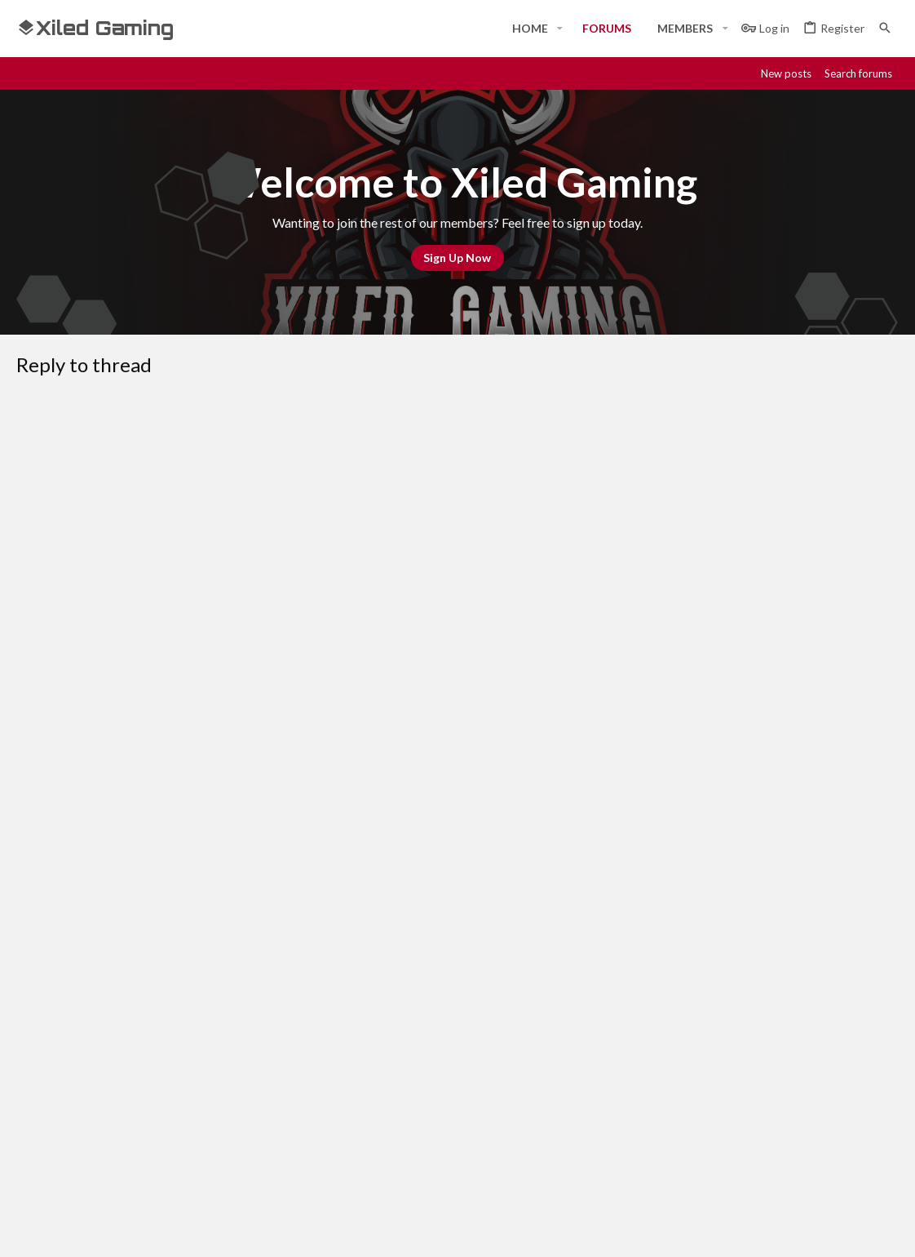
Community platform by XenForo (183, 1230)
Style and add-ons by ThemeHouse (453, 1230)
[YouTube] (889, 1230)
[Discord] (771, 1230)
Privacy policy (729, 938)
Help (791, 938)
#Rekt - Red (60, 937)
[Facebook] (742, 1230)
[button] (560, 28)
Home (331, 1051)
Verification (261, 736)
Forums (335, 1081)
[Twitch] (830, 1230)
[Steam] (801, 1230)
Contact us (345, 1111)
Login (627, 1051)
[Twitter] (859, 1230)
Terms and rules (635, 938)
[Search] (885, 28)
